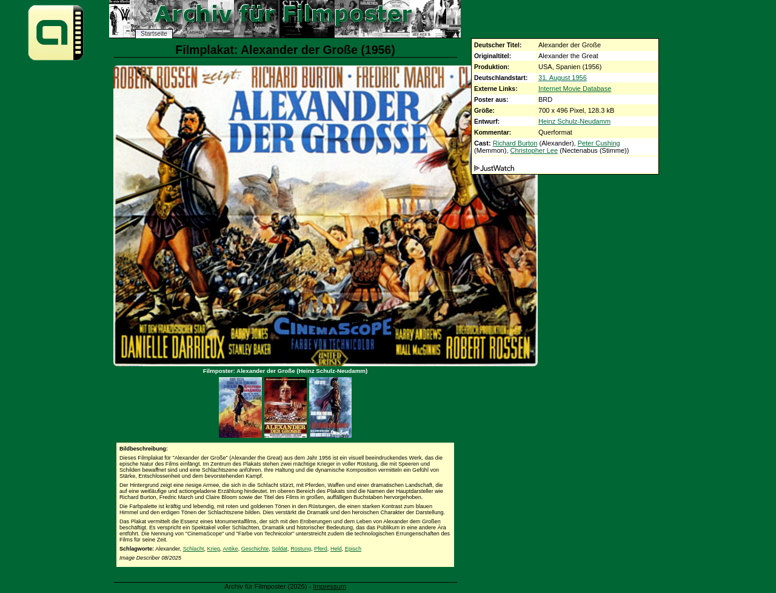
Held (336, 549)
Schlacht (193, 549)
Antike (230, 549)
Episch (353, 549)
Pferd (320, 549)
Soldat (279, 549)
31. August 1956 (562, 77)
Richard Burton (515, 143)
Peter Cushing (599, 143)
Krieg (213, 549)
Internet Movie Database (574, 88)
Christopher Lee (534, 150)
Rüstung (300, 549)
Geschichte (255, 549)
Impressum (329, 586)
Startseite (154, 33)
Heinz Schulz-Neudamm (574, 121)
